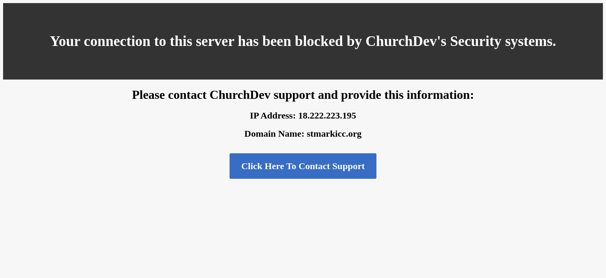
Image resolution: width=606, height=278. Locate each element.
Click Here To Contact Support (303, 166)
